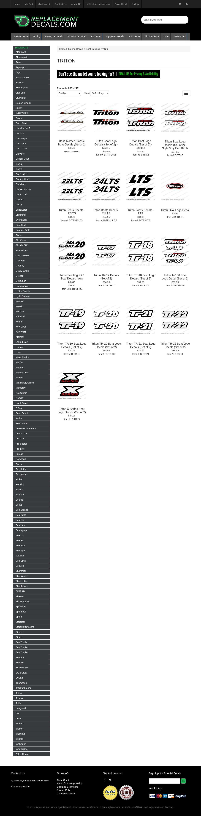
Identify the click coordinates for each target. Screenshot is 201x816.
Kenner (19, 321)
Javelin (19, 306)
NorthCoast (22, 403)
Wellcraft (20, 733)
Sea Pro (20, 540)
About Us (76, 4)
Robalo (19, 484)
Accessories (179, 36)
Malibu (19, 362)
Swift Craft (21, 672)
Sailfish (19, 489)
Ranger (19, 464)
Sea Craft (21, 515)
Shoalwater (21, 586)
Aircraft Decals (152, 36)
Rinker (19, 479)
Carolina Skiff (23, 128)
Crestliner (21, 184)
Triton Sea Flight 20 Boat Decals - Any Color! (72, 279)
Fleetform (21, 240)
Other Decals (23, 754)
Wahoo (19, 723)
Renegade (21, 474)
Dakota (19, 199)
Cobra (19, 169)
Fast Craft (21, 225)
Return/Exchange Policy (69, 783)
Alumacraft (21, 57)
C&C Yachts (22, 113)
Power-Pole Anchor (26, 428)
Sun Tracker (22, 642)
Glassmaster (22, 255)
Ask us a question (20, 786)
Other (166, 36)
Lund (18, 352)
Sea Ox (20, 535)
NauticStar (21, 393)
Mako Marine (22, 357)
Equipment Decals (115, 36)
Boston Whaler (23, 103)
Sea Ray (20, 545)
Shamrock (21, 570)
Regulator (21, 469)
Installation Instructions (98, 4)
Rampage (21, 459)
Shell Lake (21, 581)
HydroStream (23, 296)
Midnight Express (25, 382)
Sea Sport (21, 550)
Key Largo (21, 326)
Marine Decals (21, 36)
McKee (19, 377)
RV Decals (96, 36)
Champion (21, 143)
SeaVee (20, 565)
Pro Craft (20, 438)
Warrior (19, 728)
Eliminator (21, 214)
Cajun (19, 118)
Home (17, 4)
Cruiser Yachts (23, 189)
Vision (19, 718)
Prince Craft (22, 433)
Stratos (19, 632)
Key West (21, 331)
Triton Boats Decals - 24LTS (106, 212)
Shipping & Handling (67, 786)
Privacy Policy (64, 790)
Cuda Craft (21, 194)
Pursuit (19, 454)
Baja (18, 72)
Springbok (21, 611)
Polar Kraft (21, 423)
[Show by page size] (99, 93)
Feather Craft (23, 230)
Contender (21, 174)
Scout (19, 504)
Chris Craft (21, 148)
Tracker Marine (23, 688)
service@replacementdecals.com (31, 780)
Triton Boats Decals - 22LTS (72, 212)
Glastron (20, 260)
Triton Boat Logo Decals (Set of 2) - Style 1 (106, 144)
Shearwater (22, 576)
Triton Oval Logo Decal (175, 210)
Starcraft (20, 621)
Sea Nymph (22, 530)
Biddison (20, 92)
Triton (19, 693)
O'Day (19, 408)
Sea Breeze (22, 509)
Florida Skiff (22, 245)
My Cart (29, 4)
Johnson (20, 316)
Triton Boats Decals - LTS (141, 212)
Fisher (19, 235)
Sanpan (20, 494)
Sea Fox (20, 520)
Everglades (21, 219)
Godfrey (20, 265)
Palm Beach (22, 413)
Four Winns (22, 250)
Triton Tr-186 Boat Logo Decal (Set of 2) (175, 277)
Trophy (19, 698)
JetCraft (20, 311)
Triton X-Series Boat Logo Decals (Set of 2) (72, 410)
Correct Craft (22, 179)
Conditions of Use (66, 793)
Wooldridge (22, 749)
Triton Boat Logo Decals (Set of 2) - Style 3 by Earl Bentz (175, 145)
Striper (19, 637)
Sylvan (19, 677)
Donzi (19, 204)
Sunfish (20, 662)
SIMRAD (20, 591)
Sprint (19, 616)
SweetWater (22, 667)
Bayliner (20, 82)
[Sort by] (69, 93)
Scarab (19, 499)
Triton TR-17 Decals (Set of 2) (106, 277)
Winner (19, 738)
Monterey (21, 387)
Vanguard (21, 708)
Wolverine (21, 744)
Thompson (21, 683)
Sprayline (21, 606)
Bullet (19, 108)
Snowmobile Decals (77, 36)
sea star (20, 555)
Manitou (20, 367)
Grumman (21, 280)
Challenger (21, 138)
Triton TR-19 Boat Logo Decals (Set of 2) (72, 345)
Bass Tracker (23, 77)
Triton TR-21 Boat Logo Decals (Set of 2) (140, 345)
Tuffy (18, 703)
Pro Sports (21, 443)
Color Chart (121, 4)
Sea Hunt (21, 525)
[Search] (164, 20)
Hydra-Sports (23, 291)
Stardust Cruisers (25, 626)
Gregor (19, 275)
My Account (44, 4)
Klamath (20, 337)
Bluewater (21, 97)
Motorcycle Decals (54, 36)
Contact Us (60, 4)
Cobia (19, 164)
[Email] (164, 781)
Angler (19, 62)
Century (20, 133)
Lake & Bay (22, 342)
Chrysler (20, 153)
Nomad (19, 398)
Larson (19, 347)
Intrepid (20, 301)
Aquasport (21, 67)
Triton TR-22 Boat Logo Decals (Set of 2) (175, 345)
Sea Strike (21, 560)
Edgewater (21, 209)
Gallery (135, 4)
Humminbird (22, 286)
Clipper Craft (22, 158)
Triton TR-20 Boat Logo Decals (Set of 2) (106, 345)
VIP (17, 713)
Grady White (22, 270)
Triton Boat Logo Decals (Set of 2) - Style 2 (140, 144)
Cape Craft (21, 123)
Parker (19, 418)
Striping (36, 36)
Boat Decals (92, 49)
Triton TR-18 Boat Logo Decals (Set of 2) (140, 277)
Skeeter (20, 596)
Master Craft (22, 372)
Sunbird (20, 657)
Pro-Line (20, 448)
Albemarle (21, 52)
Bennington (22, 87)
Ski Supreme (22, 601)
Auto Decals (134, 36)
